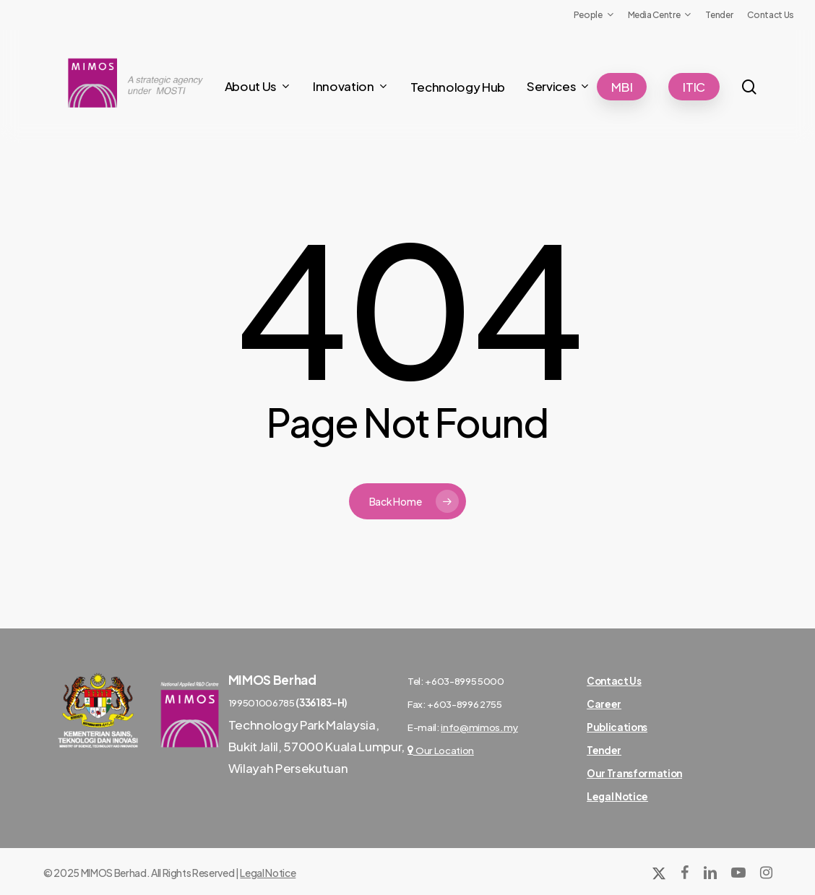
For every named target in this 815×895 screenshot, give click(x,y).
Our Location (440, 750)
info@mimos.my (479, 727)
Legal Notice (268, 872)
